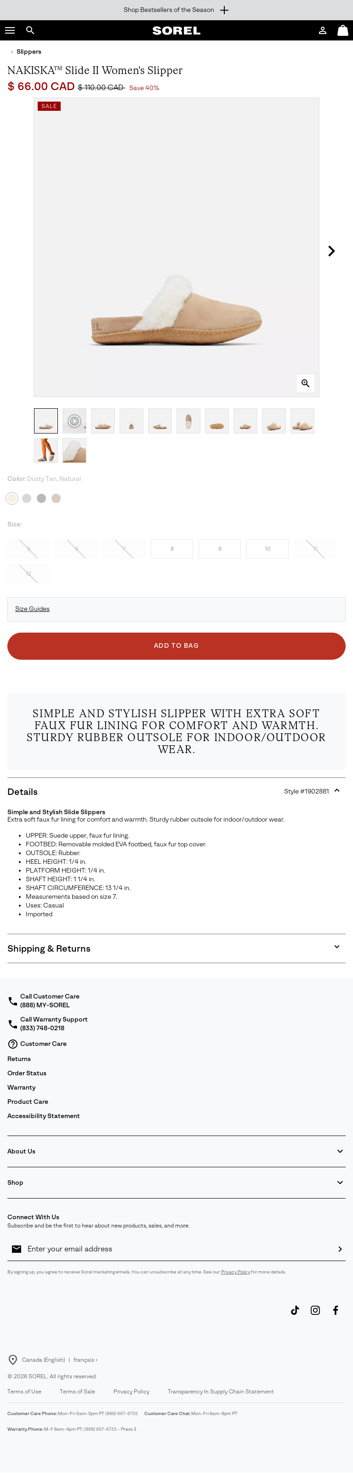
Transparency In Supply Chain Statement (221, 1391)
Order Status (26, 1073)
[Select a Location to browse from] (12, 1359)
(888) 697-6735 (121, 1413)
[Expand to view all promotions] (176, 10)
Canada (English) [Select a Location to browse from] (43, 1360)
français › (85, 1360)
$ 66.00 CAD (42, 86)
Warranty (21, 1087)
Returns (19, 1059)
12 (28, 574)
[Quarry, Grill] (26, 498)
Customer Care (37, 1044)
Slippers (29, 51)
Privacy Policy (235, 1271)
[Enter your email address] (178, 1249)
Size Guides (32, 608)
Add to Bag (176, 645)
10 (268, 549)
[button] (10, 30)
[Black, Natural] (41, 498)
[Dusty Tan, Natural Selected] (12, 498)
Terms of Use (24, 1391)
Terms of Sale (77, 1391)
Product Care (27, 1101)
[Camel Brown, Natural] (56, 498)
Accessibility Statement (43, 1116)
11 (315, 549)
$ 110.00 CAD (101, 87)
